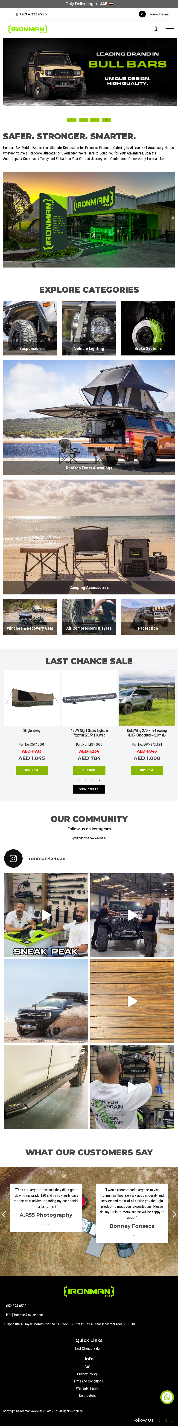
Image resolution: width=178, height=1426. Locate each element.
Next (173, 1214)
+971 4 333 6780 (31, 14)
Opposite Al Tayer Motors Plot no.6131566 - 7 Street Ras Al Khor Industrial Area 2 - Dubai (69, 1324)
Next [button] (170, 96)
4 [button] (106, 120)
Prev (5, 1214)
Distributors (87, 1395)
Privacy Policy (87, 1374)
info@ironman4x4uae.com (23, 1315)
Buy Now (31, 770)
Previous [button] (8, 96)
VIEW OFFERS (89, 789)
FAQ (87, 1367)
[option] (89, 72)
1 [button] (71, 120)
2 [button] (83, 120)
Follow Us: (143, 1420)
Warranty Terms (87, 1388)
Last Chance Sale (87, 1348)
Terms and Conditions (87, 1381)
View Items (154, 14)
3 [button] (94, 120)
